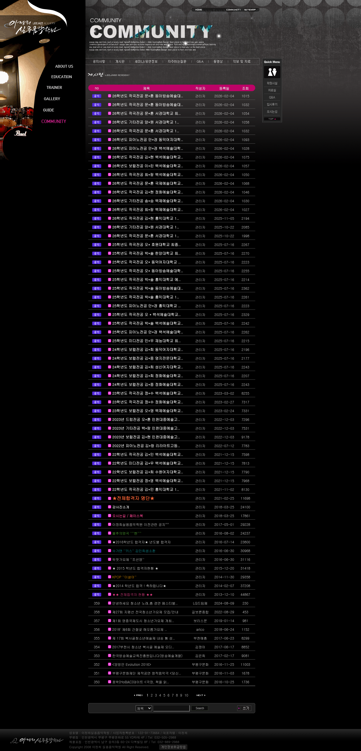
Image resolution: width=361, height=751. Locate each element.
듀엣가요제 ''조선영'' (128, 559)
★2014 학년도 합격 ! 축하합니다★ (139, 585)
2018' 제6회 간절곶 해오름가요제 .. (139, 629)
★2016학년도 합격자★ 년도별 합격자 (141, 541)
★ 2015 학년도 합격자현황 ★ (135, 568)
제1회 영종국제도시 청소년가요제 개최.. (143, 620)
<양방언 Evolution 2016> (131, 664)
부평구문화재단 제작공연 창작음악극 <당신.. (146, 673)
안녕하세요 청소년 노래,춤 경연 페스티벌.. (145, 603)
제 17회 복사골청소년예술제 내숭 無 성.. (143, 638)
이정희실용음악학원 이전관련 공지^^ (140, 524)
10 (186, 695)
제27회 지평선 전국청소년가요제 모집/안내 (145, 611)
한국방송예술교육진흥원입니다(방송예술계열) (147, 655)
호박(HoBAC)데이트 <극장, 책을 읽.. (140, 681)
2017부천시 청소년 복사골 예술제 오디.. (143, 646)
